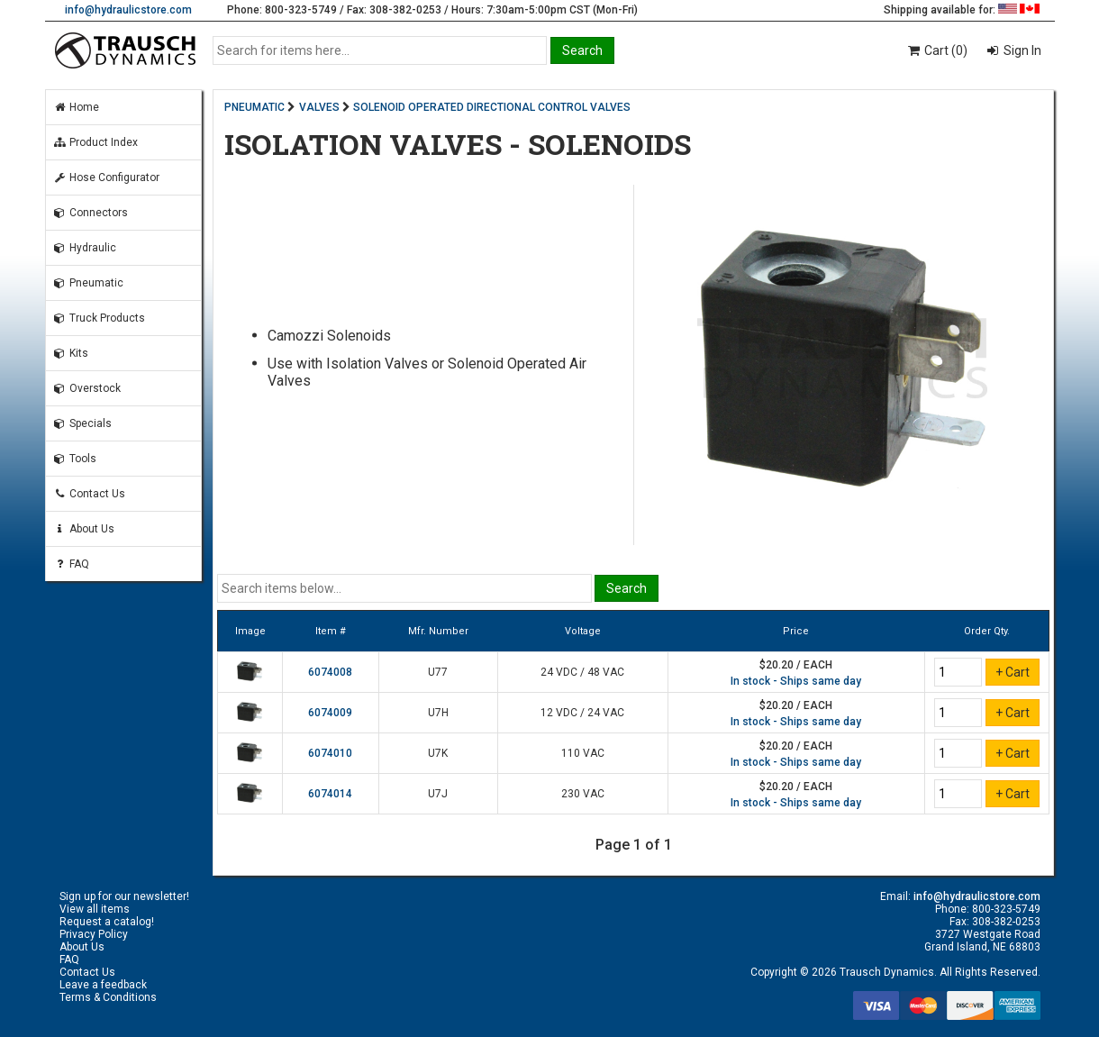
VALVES (319, 107)
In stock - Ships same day (796, 681)
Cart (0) (936, 50)
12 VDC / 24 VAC (582, 712)
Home (76, 107)
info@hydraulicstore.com (128, 10)
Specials (82, 423)
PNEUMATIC (254, 107)
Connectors (90, 212)
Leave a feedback (103, 984)
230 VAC (582, 793)
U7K (438, 753)
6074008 (330, 672)
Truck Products (99, 318)
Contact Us (89, 493)
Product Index (95, 142)
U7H (438, 712)
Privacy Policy (93, 934)
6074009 (330, 712)
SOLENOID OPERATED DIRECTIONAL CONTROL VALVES (492, 107)
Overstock (87, 388)
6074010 (330, 753)
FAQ (71, 564)
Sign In (1021, 50)
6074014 (330, 793)
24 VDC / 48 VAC (582, 672)
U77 (438, 672)
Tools (74, 458)
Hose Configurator (106, 177)
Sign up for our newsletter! (124, 896)
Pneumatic (88, 283)
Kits (70, 353)
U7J (438, 793)
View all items (94, 909)
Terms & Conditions (108, 997)
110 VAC (582, 753)
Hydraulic (84, 247)
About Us (83, 529)
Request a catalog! (106, 921)
